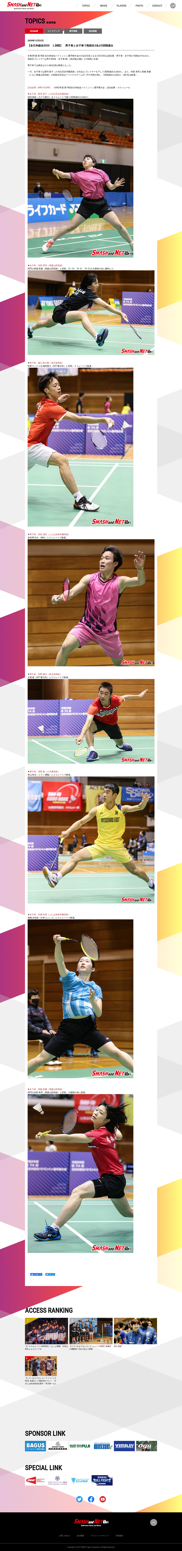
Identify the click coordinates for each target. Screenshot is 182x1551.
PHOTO (139, 5)
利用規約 (119, 1536)
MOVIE (103, 5)
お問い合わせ (64, 1536)
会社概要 (80, 1536)
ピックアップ (54, 31)
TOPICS (86, 5)
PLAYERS (121, 5)
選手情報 (73, 31)
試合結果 (34, 31)
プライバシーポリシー (100, 1536)
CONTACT (157, 5)
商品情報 (93, 31)
